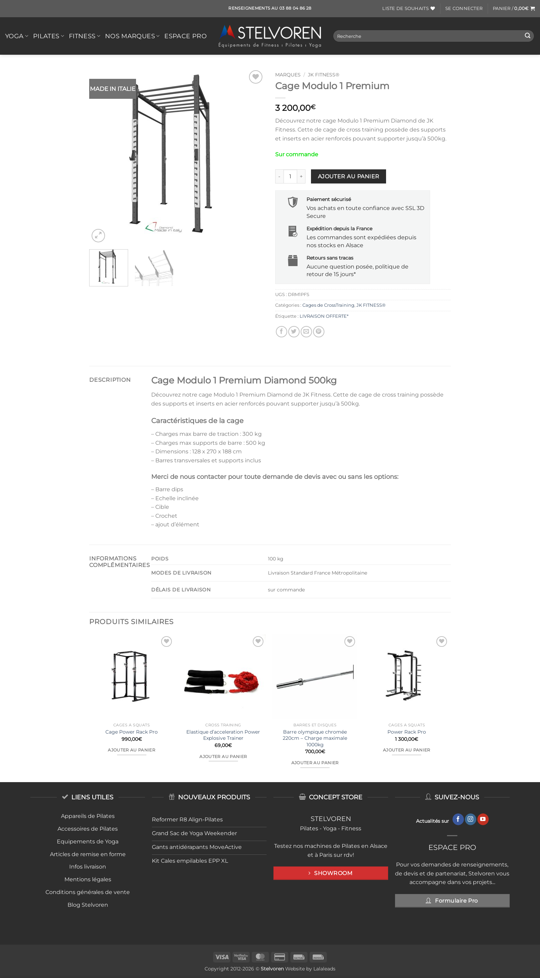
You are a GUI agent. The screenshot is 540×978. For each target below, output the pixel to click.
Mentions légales (87, 879)
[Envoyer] (527, 36)
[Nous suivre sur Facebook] (458, 819)
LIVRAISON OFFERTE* (324, 316)
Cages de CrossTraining (328, 305)
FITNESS (84, 36)
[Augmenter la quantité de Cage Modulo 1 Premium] (301, 176)
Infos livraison (87, 866)
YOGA (16, 36)
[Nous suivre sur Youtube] (483, 819)
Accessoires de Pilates (88, 828)
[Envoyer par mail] (306, 331)
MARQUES (288, 74)
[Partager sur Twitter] (294, 331)
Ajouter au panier (349, 176)
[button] (463, 8)
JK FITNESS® (323, 74)
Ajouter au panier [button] (131, 750)
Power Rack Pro (406, 732)
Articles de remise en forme (88, 854)
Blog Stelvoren (88, 905)
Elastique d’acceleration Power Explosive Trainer (223, 735)
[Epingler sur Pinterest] (318, 331)
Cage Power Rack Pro (131, 732)
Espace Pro (185, 36)
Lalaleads (324, 969)
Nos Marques (132, 36)
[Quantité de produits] (290, 176)
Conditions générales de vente (87, 892)
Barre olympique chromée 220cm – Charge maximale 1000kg (315, 738)
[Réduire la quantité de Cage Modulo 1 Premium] (279, 176)
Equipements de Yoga (87, 841)
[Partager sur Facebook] (281, 331)
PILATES (48, 36)
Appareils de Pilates (88, 816)
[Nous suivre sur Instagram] (470, 819)
